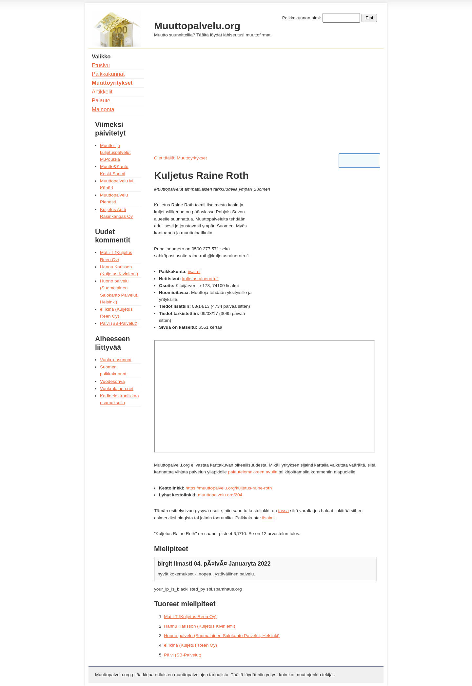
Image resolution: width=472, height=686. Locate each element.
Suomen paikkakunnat (113, 370)
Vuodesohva (112, 381)
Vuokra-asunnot (115, 359)
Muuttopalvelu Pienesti (114, 198)
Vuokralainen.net (116, 388)
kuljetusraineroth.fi (200, 278)
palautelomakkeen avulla (253, 471)
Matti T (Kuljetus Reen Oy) (190, 616)
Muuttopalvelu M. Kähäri (117, 184)
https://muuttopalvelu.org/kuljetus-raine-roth (229, 488)
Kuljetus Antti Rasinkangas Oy (116, 213)
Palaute (101, 100)
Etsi (369, 17)
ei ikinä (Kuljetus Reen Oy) (190, 645)
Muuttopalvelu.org (197, 25)
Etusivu (101, 65)
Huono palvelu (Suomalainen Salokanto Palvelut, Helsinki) (222, 635)
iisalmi (194, 271)
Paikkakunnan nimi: (301, 17)
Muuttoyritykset (192, 158)
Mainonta (103, 109)
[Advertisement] (265, 99)
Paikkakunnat (108, 74)
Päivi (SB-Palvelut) (182, 655)
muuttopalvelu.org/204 (220, 494)
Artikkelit (102, 92)
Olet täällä (164, 158)
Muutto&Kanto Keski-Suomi (114, 170)
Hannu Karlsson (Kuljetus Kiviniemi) (199, 626)
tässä (283, 510)
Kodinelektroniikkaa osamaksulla (119, 399)
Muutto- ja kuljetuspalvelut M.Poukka (115, 152)
